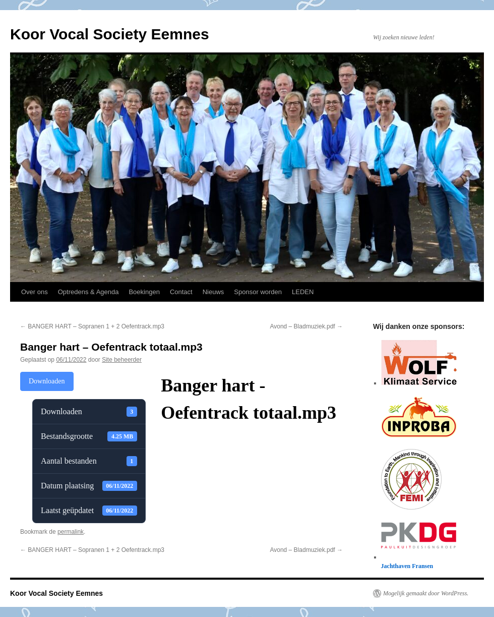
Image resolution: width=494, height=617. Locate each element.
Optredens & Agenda (88, 292)
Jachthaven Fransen (407, 566)
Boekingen (144, 292)
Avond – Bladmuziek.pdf (306, 326)
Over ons (34, 292)
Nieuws (213, 292)
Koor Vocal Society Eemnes (109, 34)
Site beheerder (122, 359)
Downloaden (47, 381)
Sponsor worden (258, 292)
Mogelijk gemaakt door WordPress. (425, 593)
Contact (181, 292)
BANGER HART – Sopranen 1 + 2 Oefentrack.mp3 (92, 326)
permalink (70, 531)
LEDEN (303, 292)
